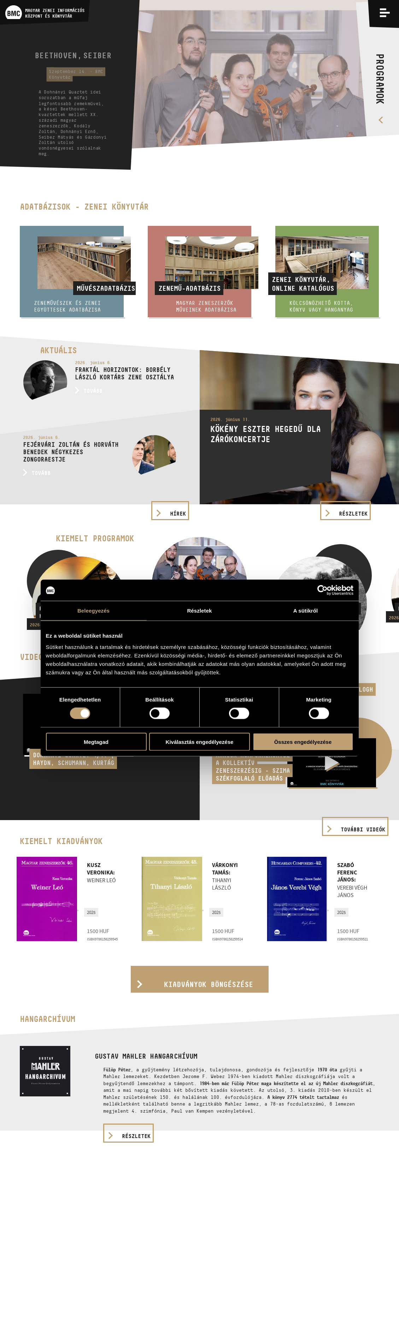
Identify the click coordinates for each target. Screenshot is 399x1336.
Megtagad (96, 742)
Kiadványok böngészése (208, 984)
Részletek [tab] (199, 611)
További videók (363, 829)
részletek (136, 1136)
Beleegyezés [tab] (93, 611)
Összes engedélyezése (303, 742)
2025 (91, 912)
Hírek (178, 513)
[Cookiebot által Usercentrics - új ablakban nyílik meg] (322, 590)
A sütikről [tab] (305, 611)
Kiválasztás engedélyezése (200, 742)
